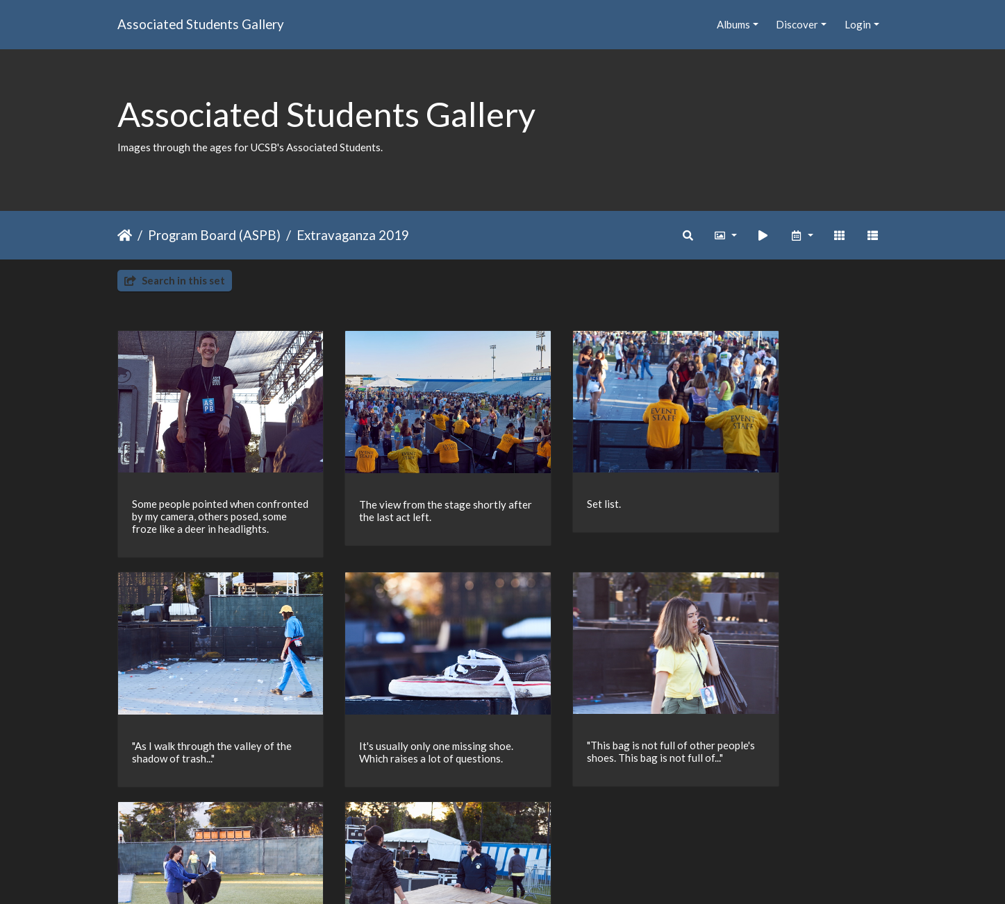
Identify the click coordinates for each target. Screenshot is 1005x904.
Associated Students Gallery (200, 24)
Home (124, 235)
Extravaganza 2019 (353, 235)
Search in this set (174, 280)
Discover (797, 24)
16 (555, 823)
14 (496, 823)
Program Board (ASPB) (214, 235)
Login (858, 24)
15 (526, 823)
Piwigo (531, 875)
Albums (733, 24)
